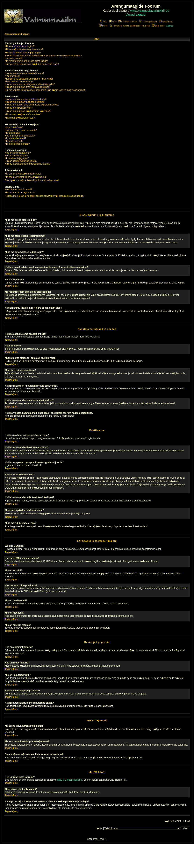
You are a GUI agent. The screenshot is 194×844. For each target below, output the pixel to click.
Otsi (112, 21)
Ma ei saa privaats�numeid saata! (23, 173)
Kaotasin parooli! (13, 58)
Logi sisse (158, 26)
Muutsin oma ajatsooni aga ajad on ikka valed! (29, 78)
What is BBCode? (14, 127)
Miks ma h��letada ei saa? (20, 117)
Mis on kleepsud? (14, 141)
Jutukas (169, 26)
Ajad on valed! (12, 76)
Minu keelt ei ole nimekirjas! (19, 81)
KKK (103, 21)
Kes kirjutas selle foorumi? (18, 189)
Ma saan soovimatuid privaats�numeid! (25, 177)
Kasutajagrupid (148, 21)
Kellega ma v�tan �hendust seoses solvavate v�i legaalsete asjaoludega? (44, 196)
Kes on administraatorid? (18, 152)
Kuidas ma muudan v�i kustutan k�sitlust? (28, 111)
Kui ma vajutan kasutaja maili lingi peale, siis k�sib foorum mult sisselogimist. (45, 90)
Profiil (103, 26)
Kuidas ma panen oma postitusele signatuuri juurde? (32, 104)
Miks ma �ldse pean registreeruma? (24, 49)
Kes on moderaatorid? (16, 155)
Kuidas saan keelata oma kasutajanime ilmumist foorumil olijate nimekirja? (43, 55)
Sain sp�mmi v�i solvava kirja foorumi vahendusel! (32, 180)
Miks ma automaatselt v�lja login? (23, 52)
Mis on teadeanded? (15, 138)
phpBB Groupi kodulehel (69, 779)
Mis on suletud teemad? (17, 144)
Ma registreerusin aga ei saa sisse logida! (26, 61)
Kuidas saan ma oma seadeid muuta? (24, 73)
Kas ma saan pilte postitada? (20, 135)
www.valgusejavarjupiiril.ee (149, 10)
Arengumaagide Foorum (16, 34)
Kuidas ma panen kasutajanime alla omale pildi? (30, 84)
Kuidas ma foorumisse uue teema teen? (25, 99)
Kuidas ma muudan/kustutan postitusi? (25, 102)
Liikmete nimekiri (127, 21)
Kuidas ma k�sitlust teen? (18, 107)
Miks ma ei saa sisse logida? (20, 46)
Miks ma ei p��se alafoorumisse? (23, 114)
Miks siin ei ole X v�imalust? (20, 192)
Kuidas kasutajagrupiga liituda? (21, 161)
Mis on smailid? (13, 133)
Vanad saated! (136, 14)
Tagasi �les (11, 229)
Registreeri (165, 21)
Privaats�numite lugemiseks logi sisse (130, 26)
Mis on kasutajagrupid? (17, 158)
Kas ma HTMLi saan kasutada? (21, 130)
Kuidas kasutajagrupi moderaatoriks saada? (27, 163)
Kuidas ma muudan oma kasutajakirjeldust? (27, 87)
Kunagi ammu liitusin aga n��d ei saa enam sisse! (32, 64)
